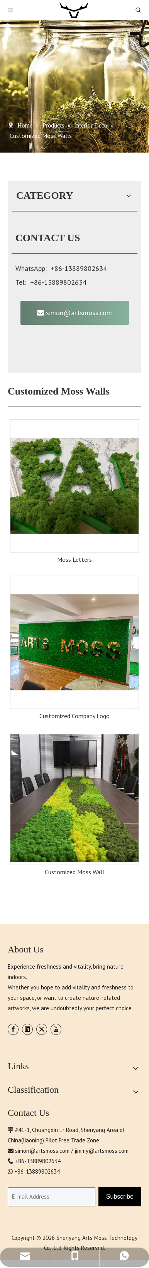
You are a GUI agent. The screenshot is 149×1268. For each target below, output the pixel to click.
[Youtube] (56, 1029)
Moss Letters (74, 559)
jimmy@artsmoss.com (101, 1150)
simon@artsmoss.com (74, 312)
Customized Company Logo (74, 716)
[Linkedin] (27, 1029)
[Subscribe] (119, 1196)
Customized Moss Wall (74, 872)
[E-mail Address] (51, 1196)
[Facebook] (13, 1029)
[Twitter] (41, 1029)
